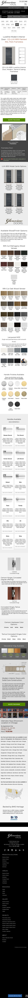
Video (3, 891)
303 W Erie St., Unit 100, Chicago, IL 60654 (8, 728)
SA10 (2, 21)
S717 (12, 24)
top (26, 996)
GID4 (13, 27)
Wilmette (3, 778)
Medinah (23, 770)
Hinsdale (18, 764)
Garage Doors (5, 863)
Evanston (13, 761)
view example (4, 654)
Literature (4, 895)
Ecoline (10, 16)
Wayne (12, 775)
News (3, 893)
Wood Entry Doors (6, 919)
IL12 (25, 24)
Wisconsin (15, 784)
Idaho (2, 784)
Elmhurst (8, 761)
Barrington (3, 741)
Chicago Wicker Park (9, 758)
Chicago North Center (6, 750)
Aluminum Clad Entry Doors (8, 921)
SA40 (20, 21)
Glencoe (24, 761)
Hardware (4, 883)
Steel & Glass (16, 16)
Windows (4, 861)
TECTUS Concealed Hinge (14, 601)
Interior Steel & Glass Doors (8, 927)
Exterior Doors (5, 857)
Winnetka (8, 778)
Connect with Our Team (15, 995)
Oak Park (20, 772)
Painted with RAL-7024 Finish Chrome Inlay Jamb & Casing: (9, 180)
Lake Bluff (13, 767)
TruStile (23, 16)
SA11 (7, 21)
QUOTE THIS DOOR (14, 120)
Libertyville (11, 770)
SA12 (11, 21)
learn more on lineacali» (7, 445)
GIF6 (23, 27)
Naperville (3, 772)
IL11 (21, 24)
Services (4, 866)
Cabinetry (4, 865)
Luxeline (4, 16)
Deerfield (3, 761)
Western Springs (19, 775)
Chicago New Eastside (18, 747)
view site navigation (14, 7)
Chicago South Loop (12, 752)
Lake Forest (19, 767)
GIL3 (9, 27)
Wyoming (20, 784)
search (25, 4)
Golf (7, 764)
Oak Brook (15, 772)
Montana (10, 784)
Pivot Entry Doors (6, 917)
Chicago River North (17, 750)
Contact (4, 941)
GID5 (18, 27)
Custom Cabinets (6, 907)
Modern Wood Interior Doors (8, 925)
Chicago (9, 741)
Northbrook (9, 772)
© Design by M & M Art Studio (21, 947)
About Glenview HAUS (7, 937)
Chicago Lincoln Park (11, 744)
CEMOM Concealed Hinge (14, 572)
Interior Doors (8, 11)
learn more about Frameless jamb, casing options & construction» (14, 159)
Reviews (4, 939)
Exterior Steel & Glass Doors (9, 923)
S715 (3, 24)
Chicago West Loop (12, 755)
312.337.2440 (23, 1)
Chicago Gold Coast (16, 741)
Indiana (6, 784)
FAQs (3, 889)
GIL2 (4, 27)
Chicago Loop (8, 747)
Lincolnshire (18, 770)
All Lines (13, 31)
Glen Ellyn (18, 761)
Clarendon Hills (19, 758)
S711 (25, 21)
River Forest (7, 775)
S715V (7, 24)
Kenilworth (7, 767)
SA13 (16, 21)
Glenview (3, 764)
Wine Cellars (5, 929)
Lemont (6, 770)
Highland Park (12, 764)
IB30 (17, 24)
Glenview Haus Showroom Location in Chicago (12, 722)
